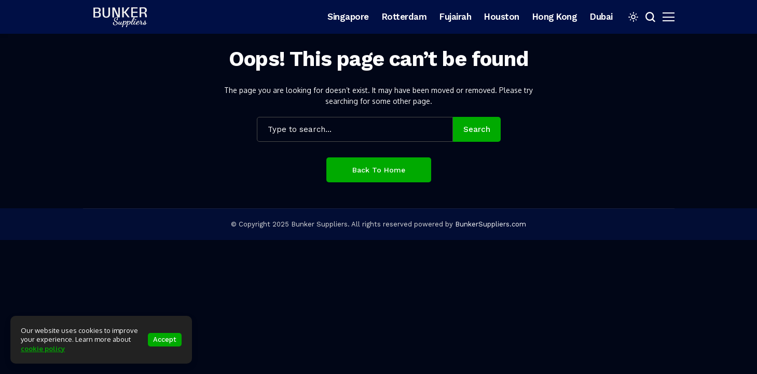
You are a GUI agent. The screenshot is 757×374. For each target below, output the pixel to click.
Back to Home (378, 170)
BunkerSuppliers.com (490, 224)
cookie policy (43, 348)
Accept (164, 339)
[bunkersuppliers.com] (124, 17)
